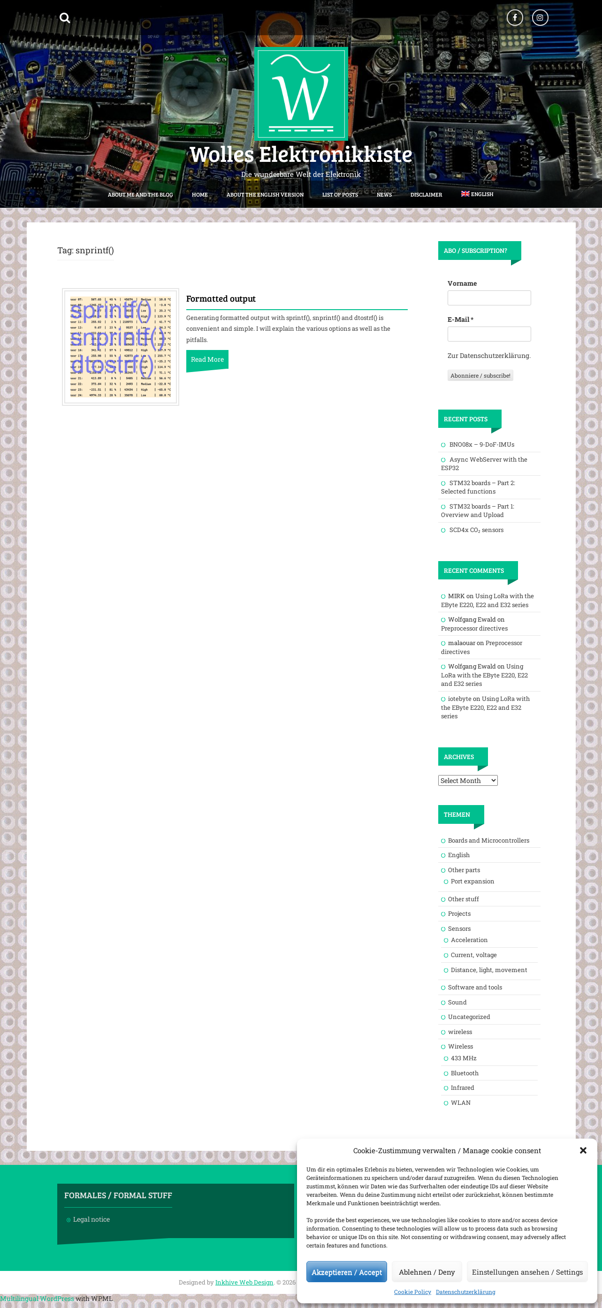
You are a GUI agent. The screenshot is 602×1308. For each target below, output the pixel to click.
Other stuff (463, 899)
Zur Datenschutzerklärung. (489, 355)
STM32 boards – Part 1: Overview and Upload (477, 510)
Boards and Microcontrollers (488, 840)
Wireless (460, 1046)
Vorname (462, 283)
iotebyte (460, 698)
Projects (459, 913)
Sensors (459, 928)
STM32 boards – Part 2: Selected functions (478, 487)
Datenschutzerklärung (465, 1291)
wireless (460, 1031)
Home (200, 194)
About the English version (265, 194)
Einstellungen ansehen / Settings (527, 1272)
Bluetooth (465, 1073)
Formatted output (221, 299)
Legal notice (91, 1219)
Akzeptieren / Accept (347, 1272)
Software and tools (475, 987)
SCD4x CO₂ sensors (476, 529)
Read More (207, 359)
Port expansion (473, 881)
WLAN (461, 1102)
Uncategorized (469, 1016)
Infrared (462, 1087)
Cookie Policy (412, 1291)
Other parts (464, 870)
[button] (583, 1150)
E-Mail (460, 319)
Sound (457, 1002)
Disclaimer (426, 194)
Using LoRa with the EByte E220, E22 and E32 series (487, 600)
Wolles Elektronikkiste (301, 152)
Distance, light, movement (489, 970)
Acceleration (469, 939)
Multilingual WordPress (37, 1298)
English (459, 855)
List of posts (340, 194)
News (384, 194)
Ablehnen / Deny (427, 1272)
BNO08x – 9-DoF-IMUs (482, 444)
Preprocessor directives (474, 628)
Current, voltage (474, 955)
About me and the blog (140, 194)
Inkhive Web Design (244, 1282)
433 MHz (464, 1058)
